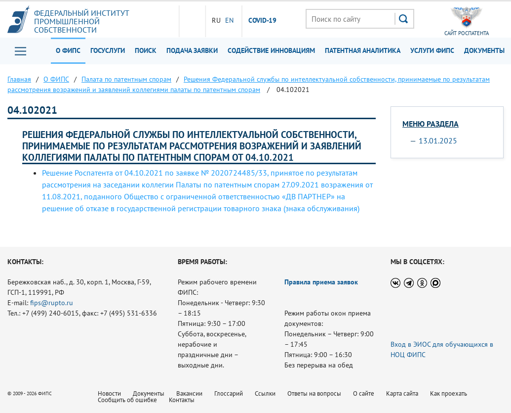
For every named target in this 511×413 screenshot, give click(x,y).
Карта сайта (402, 393)
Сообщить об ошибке (127, 400)
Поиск (146, 50)
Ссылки (265, 393)
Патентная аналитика (362, 50)
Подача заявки (192, 50)
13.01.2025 (438, 140)
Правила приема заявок (321, 281)
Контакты (182, 400)
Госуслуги (107, 50)
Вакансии (189, 393)
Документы (484, 50)
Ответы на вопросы (314, 393)
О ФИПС (68, 50)
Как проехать (448, 393)
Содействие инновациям (271, 50)
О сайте (363, 393)
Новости (109, 393)
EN (229, 20)
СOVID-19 (262, 20)
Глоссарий (228, 393)
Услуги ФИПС (432, 50)
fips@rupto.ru (51, 302)
